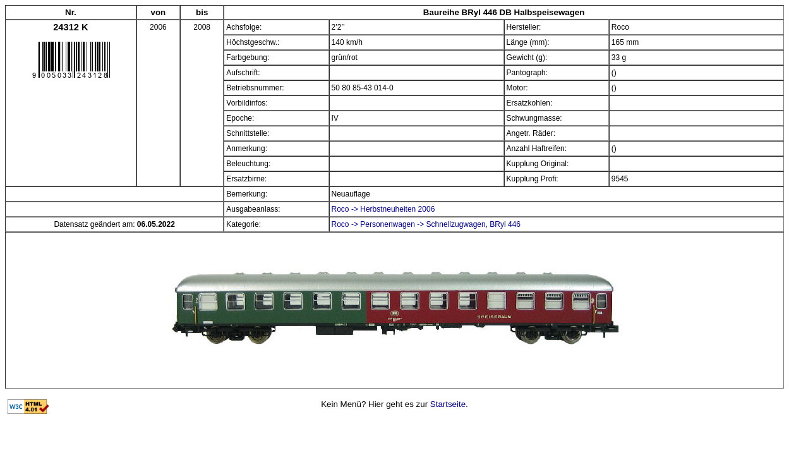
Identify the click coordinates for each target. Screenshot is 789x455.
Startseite (448, 404)
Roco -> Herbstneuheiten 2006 (383, 209)
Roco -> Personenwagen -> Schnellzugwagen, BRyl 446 (426, 224)
